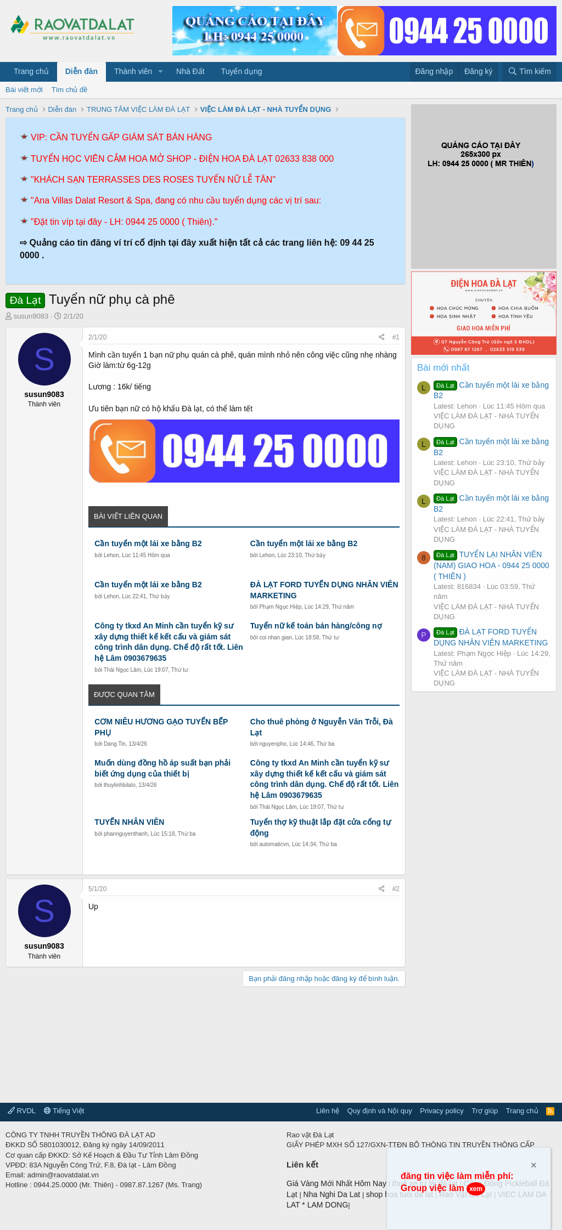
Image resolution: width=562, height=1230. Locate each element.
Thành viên (133, 71)
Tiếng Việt (64, 1111)
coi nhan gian (275, 637)
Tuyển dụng (241, 71)
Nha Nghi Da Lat (333, 1194)
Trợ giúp (484, 1111)
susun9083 (31, 316)
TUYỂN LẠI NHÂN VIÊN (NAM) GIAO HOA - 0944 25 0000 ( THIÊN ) (491, 565)
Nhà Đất (190, 71)
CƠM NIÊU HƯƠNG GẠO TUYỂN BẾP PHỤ (161, 727)
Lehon (111, 555)
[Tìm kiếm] (529, 72)
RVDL (22, 1111)
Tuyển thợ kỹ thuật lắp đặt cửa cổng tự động (320, 827)
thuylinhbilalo (120, 785)
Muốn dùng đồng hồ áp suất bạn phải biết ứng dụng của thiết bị (162, 768)
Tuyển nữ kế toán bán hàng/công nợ (316, 625)
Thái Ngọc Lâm (122, 670)
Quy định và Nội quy (379, 1111)
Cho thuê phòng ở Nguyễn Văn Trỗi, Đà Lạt (321, 727)
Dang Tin (115, 744)
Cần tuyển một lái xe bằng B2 (147, 543)
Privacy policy (441, 1111)
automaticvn (274, 844)
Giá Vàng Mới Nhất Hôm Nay (336, 1183)
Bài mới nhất (443, 367)
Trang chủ (31, 71)
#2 (396, 889)
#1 (396, 337)
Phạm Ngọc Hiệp (280, 607)
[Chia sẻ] (382, 337)
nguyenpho (272, 744)
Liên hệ (327, 1111)
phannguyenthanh (126, 834)
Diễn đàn (81, 71)
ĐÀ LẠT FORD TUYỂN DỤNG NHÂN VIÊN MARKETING (324, 590)
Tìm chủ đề (70, 90)
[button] (160, 72)
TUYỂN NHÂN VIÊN (129, 822)
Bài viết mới (24, 90)
